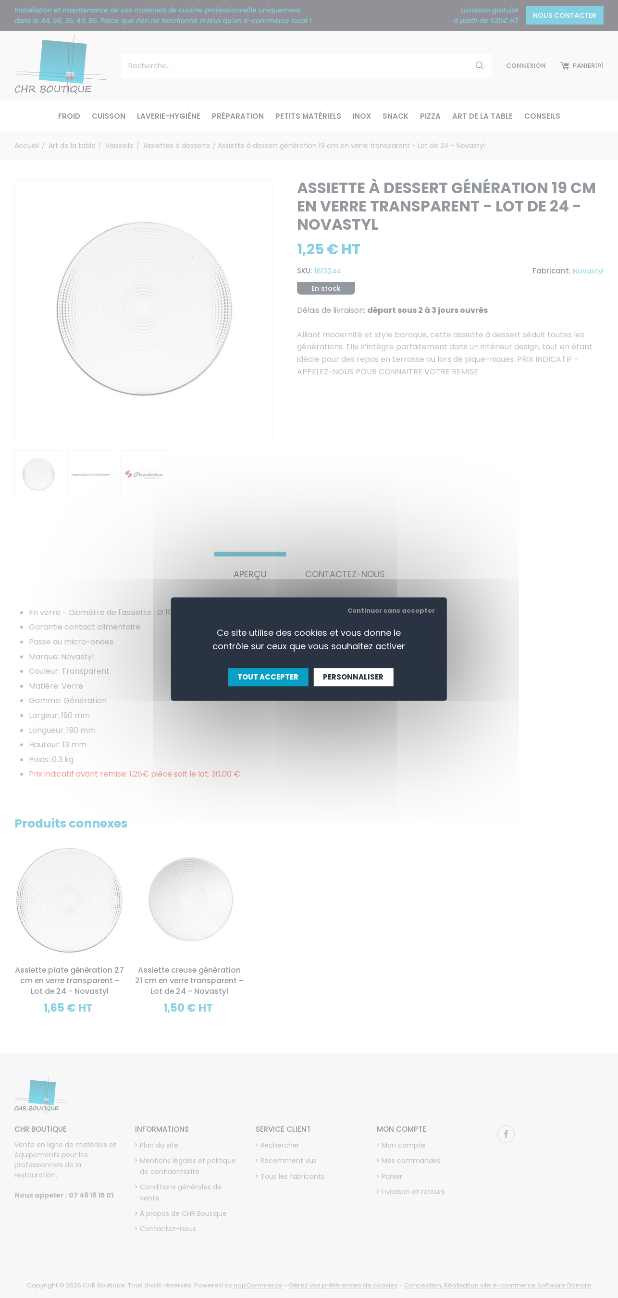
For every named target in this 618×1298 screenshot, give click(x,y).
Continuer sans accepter (391, 610)
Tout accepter (267, 677)
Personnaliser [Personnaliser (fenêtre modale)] (353, 677)
